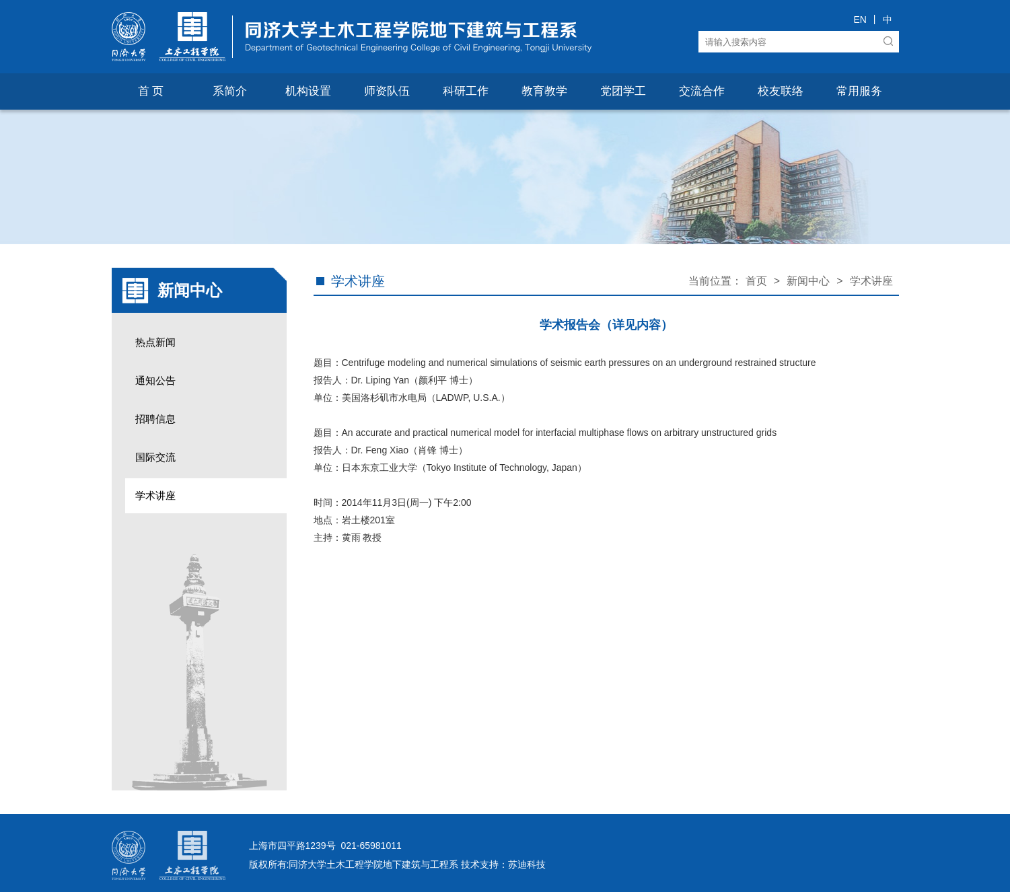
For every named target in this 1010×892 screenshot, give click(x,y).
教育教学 (544, 91)
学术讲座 (155, 495)
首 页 (151, 91)
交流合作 (702, 91)
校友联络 (780, 91)
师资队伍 (387, 91)
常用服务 (859, 91)
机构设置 (308, 91)
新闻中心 (808, 281)
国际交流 (155, 457)
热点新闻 (155, 342)
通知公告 (155, 380)
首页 (756, 281)
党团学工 (623, 91)
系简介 (230, 91)
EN (859, 19)
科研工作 (466, 91)
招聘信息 (155, 418)
